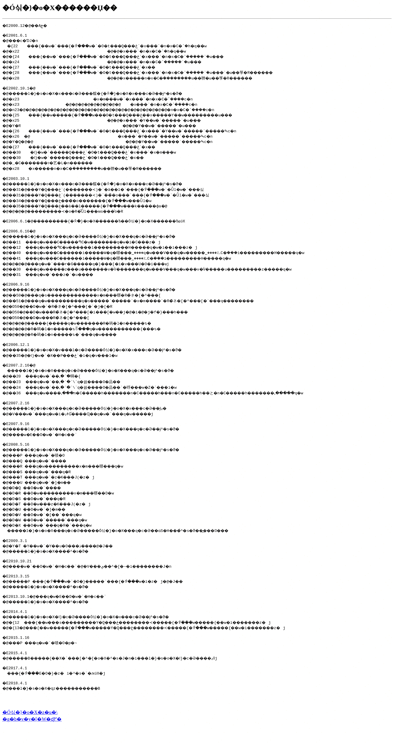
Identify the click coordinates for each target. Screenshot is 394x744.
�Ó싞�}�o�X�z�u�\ (29, 731)
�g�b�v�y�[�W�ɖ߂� (32, 738)
